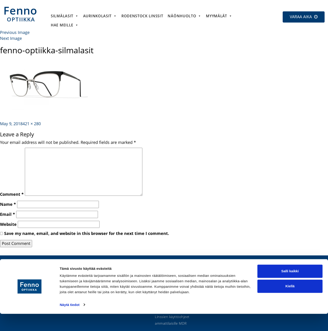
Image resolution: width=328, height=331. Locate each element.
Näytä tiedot (69, 322)
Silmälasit (65, 15)
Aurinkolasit (100, 15)
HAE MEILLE (65, 25)
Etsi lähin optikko (299, 272)
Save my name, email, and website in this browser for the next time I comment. (86, 233)
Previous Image (15, 32)
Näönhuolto (184, 15)
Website (8, 224)
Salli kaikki (290, 288)
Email (7, 214)
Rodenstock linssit (142, 15)
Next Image (11, 38)
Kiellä (290, 303)
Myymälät (219, 15)
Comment (12, 194)
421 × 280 (32, 123)
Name (8, 204)
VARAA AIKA (301, 16)
